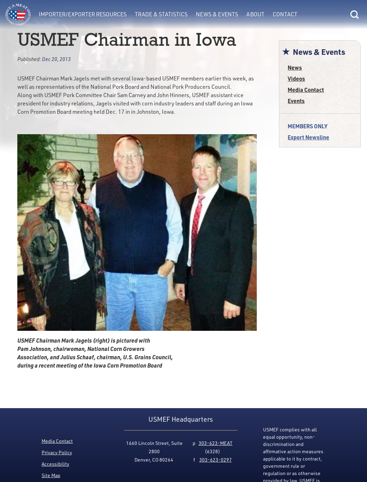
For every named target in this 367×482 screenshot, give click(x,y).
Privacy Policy (57, 452)
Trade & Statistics (161, 14)
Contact (285, 14)
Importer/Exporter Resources (82, 14)
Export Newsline (308, 137)
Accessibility (55, 464)
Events (296, 100)
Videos (296, 78)
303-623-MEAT (216, 443)
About (255, 14)
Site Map (51, 475)
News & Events (217, 14)
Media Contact (306, 89)
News (295, 67)
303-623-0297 (215, 459)
